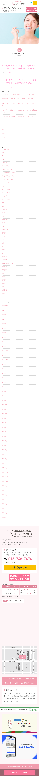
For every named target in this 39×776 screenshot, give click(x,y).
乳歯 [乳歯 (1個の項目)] (3, 206)
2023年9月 (5, 418)
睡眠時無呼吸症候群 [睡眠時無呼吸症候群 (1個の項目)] (7, 263)
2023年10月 (5, 414)
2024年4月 (5, 387)
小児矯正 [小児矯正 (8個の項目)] (4, 236)
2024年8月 (5, 368)
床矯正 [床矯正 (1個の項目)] (3, 239)
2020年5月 (5, 454)
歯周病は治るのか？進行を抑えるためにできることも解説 (18, 94)
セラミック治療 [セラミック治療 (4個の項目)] (6, 189)
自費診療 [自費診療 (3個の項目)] (4, 270)
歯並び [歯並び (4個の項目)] (3, 246)
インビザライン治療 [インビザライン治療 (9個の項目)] (7, 179)
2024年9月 (5, 364)
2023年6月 (5, 427)
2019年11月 (5, 477)
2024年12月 (5, 350)
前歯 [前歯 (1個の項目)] (3, 216)
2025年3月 (5, 337)
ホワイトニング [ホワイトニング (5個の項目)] (6, 193)
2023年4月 (5, 436)
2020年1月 (5, 468)
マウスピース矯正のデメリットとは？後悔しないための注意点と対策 (19, 111)
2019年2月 (5, 513)
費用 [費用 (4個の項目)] (3, 286)
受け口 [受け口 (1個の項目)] (3, 223)
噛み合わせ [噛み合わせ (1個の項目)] (5, 229)
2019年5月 (5, 499)
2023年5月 (5, 432)
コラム (9, 72)
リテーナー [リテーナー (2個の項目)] (5, 203)
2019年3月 (5, 508)
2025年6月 (5, 323)
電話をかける (20, 567)
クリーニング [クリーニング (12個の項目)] (5, 186)
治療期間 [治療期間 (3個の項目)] (4, 260)
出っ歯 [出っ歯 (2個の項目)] (3, 213)
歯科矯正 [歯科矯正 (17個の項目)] (4, 256)
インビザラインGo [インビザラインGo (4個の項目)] (7, 169)
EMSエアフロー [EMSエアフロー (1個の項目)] (6, 149)
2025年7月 (5, 319)
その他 (3, 138)
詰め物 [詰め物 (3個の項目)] (3, 283)
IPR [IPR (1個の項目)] (3, 152)
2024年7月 (5, 373)
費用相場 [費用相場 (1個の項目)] (4, 290)
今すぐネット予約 (19, 772)
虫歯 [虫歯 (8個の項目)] (3, 273)
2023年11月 (5, 409)
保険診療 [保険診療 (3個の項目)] (4, 209)
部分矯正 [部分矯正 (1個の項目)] (4, 293)
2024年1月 (5, 400)
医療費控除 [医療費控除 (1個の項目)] (5, 219)
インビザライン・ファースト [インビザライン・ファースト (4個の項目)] (10, 172)
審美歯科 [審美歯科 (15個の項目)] (4, 233)
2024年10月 (5, 359)
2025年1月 (5, 346)
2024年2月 (5, 396)
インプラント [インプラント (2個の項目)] (5, 182)
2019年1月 (5, 517)
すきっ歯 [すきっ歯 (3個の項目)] (4, 162)
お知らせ (4, 129)
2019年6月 (5, 495)
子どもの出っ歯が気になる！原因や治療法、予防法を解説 (18, 117)
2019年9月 (5, 486)
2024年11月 (5, 355)
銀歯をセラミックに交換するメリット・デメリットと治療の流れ (19, 104)
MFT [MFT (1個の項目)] (3, 156)
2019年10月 (5, 481)
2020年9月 (5, 441)
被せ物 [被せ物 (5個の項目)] (3, 276)
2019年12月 (5, 472)
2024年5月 (5, 382)
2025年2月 (5, 341)
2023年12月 (5, 405)
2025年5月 (5, 328)
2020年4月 (5, 459)
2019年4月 (5, 504)
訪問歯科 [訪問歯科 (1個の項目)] (4, 280)
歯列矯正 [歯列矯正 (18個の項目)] (4, 250)
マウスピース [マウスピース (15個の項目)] (5, 196)
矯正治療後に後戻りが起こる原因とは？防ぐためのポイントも (19, 99)
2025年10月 (5, 305)
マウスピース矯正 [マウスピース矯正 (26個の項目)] (7, 199)
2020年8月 (5, 445)
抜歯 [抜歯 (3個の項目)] (3, 243)
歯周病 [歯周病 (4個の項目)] (3, 253)
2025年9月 (5, 310)
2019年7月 (5, 490)
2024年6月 (5, 378)
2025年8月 (5, 314)
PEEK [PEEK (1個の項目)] (3, 159)
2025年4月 (5, 332)
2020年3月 (5, 463)
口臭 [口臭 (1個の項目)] (3, 226)
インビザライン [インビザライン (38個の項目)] (6, 166)
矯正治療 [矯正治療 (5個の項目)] (4, 266)
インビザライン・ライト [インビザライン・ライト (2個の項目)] (8, 176)
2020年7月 (5, 450)
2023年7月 (5, 423)
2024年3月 (5, 391)
